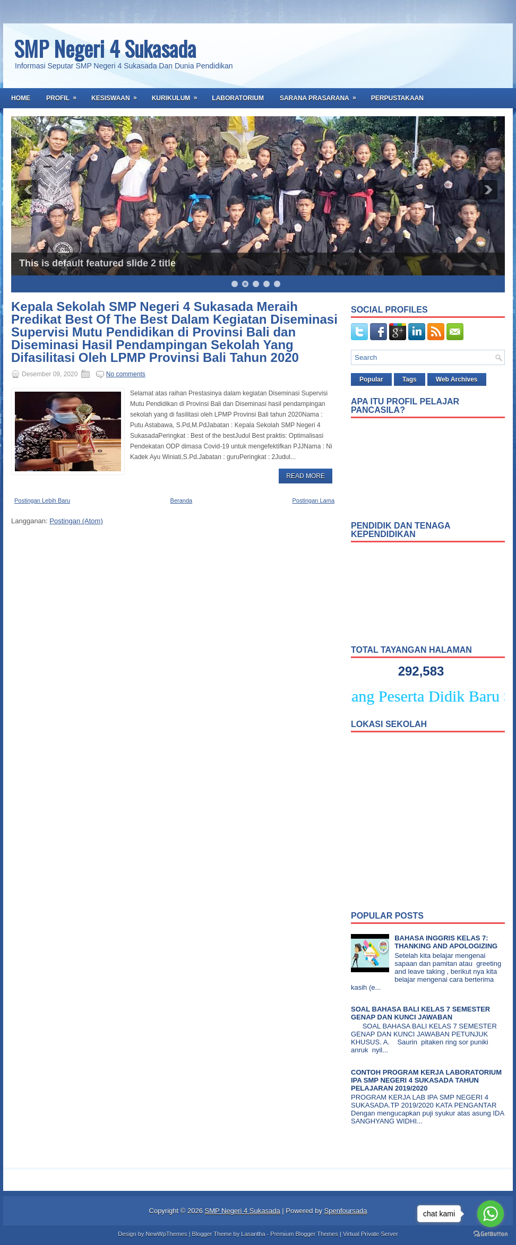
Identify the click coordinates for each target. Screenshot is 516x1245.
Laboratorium (238, 98)
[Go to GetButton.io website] (491, 1234)
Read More (305, 476)
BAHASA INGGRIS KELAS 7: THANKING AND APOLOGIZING (445, 942)
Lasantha (253, 1234)
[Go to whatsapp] (490, 1213)
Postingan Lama (314, 500)
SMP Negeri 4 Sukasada (105, 48)
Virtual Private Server (370, 1234)
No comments (125, 374)
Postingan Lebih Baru (42, 500)
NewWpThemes (166, 1234)
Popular (371, 379)
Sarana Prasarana (321, 95)
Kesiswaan (117, 95)
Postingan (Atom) (75, 521)
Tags (409, 379)
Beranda (181, 500)
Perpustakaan (397, 98)
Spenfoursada (345, 1211)
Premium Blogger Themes (304, 1234)
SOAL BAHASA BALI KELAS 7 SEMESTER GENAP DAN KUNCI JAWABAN (420, 1013)
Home (20, 98)
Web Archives (457, 379)
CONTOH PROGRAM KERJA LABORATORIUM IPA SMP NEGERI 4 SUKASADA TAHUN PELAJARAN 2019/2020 (426, 1080)
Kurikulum (178, 95)
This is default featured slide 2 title (97, 263)
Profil (64, 95)
